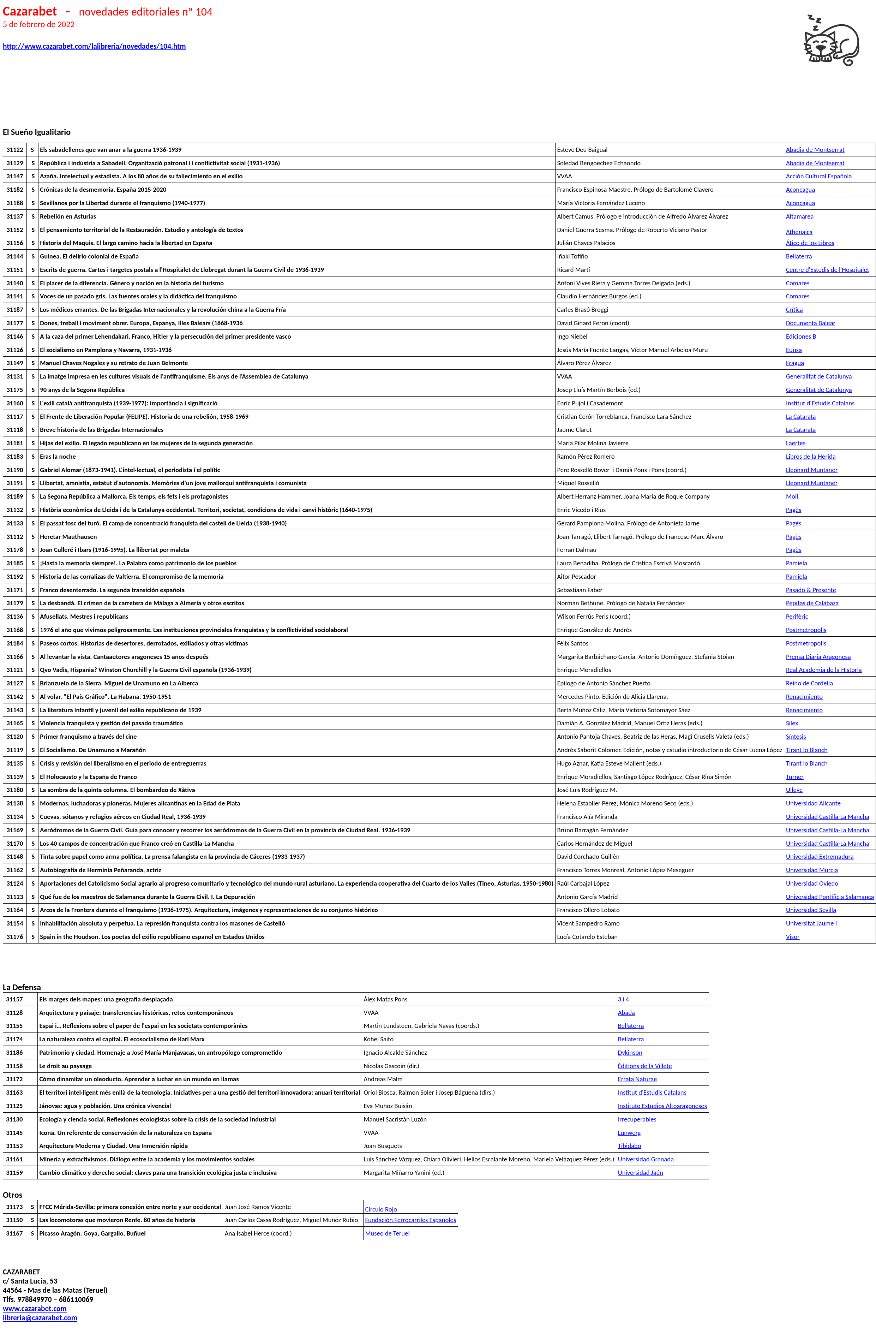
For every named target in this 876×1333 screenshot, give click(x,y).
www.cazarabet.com (35, 1308)
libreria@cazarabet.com (40, 1317)
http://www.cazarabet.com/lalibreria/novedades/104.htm (94, 46)
